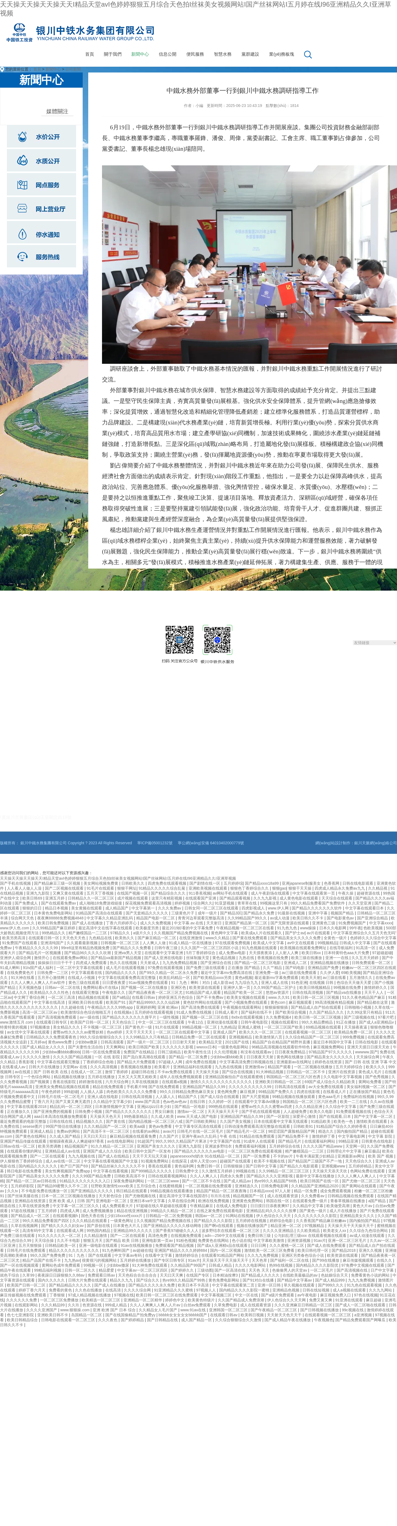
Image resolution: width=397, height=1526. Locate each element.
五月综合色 (146, 1186)
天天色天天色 (74, 938)
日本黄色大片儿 (127, 1225)
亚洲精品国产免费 (324, 967)
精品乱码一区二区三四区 (71, 1106)
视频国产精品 (343, 913)
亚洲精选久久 (247, 1186)
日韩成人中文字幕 (355, 943)
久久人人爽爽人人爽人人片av (155, 1305)
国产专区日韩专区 (170, 1260)
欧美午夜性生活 (198, 1052)
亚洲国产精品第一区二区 (246, 923)
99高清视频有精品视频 (335, 1002)
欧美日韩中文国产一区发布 (148, 1151)
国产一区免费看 (257, 1156)
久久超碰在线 (73, 1007)
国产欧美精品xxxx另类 (213, 977)
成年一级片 (208, 913)
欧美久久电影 (322, 1111)
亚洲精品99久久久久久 (133, 1230)
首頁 (89, 54)
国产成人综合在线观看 (220, 1096)
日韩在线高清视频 (308, 992)
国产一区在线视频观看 (20, 1265)
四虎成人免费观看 (92, 962)
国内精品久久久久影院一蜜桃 (244, 1290)
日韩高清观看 (113, 1042)
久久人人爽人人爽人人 (357, 1176)
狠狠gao (279, 888)
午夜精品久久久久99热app (110, 1007)
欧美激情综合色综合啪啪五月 (86, 1012)
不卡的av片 (283, 1156)
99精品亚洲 (349, 1141)
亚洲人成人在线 (275, 982)
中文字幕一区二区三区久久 (76, 1206)
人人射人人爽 (287, 953)
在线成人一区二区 (87, 1072)
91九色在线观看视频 (365, 1285)
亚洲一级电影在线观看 (99, 1245)
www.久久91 (279, 997)
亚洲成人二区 (296, 962)
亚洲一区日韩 (269, 1285)
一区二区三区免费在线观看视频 (255, 1151)
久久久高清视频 (104, 1067)
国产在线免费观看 (164, 1086)
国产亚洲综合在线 (216, 962)
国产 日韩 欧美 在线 (51, 1072)
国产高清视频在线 (353, 1270)
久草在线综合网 (182, 1201)
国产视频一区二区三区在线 (205, 1017)
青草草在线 (247, 903)
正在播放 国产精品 (244, 967)
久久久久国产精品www (323, 1146)
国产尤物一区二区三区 (362, 1181)
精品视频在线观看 (94, 997)
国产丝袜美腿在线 (23, 1196)
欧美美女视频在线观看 (246, 997)
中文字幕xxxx (380, 923)
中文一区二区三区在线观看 (162, 1022)
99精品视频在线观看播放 (172, 1191)
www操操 (308, 928)
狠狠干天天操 (300, 888)
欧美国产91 (116, 1002)
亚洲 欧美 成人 (62, 1201)
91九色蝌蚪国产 (116, 1250)
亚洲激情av (255, 1067)
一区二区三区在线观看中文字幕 (183, 1032)
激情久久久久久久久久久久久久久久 (221, 1082)
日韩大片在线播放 (45, 1067)
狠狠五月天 (93, 1240)
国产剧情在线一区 (205, 883)
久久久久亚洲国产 (42, 1310)
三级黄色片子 (183, 913)
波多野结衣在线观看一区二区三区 (231, 1230)
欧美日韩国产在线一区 (320, 1181)
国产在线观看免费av (59, 903)
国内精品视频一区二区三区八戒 (156, 1121)
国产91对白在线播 (259, 1280)
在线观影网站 (27, 1305)
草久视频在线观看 (300, 1285)
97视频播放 (40, 1027)
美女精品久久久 (67, 1027)
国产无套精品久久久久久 (147, 913)
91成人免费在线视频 (194, 1012)
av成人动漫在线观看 (368, 1235)
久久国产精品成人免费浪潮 (241, 1300)
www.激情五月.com (17, 1022)
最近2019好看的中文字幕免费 (188, 928)
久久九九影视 (265, 898)
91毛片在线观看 (101, 888)
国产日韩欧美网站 (202, 1121)
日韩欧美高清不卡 (130, 1176)
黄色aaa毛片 (329, 1096)
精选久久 (326, 1131)
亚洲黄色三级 (324, 923)
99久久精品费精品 (318, 1022)
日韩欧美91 (303, 1126)
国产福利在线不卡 (257, 1012)
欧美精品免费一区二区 (354, 1032)
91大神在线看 (23, 977)
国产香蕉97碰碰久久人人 (177, 1230)
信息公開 (167, 54)
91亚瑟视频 (224, 903)
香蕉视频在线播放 (136, 1067)
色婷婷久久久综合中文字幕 (373, 938)
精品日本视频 (57, 908)
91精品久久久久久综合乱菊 (162, 888)
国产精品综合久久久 (169, 893)
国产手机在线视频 (16, 883)
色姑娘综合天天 (335, 1275)
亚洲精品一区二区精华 (143, 1300)
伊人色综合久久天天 (274, 1215)
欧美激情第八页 (269, 1037)
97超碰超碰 (382, 953)
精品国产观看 (280, 1067)
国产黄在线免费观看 (250, 938)
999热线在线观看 (223, 1106)
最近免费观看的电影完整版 (23, 1121)
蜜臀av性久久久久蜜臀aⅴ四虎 (267, 1106)
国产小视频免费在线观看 (246, 1002)
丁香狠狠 (57, 1295)
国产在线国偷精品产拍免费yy (131, 1315)
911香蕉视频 (200, 893)
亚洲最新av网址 (351, 1156)
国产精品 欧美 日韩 (123, 1240)
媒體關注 (57, 111)
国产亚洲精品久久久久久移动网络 (172, 1225)
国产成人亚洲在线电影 (164, 958)
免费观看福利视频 (251, 1146)
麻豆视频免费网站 (329, 1047)
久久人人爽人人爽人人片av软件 (38, 982)
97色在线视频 (366, 1295)
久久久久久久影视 (178, 1047)
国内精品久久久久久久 (38, 1166)
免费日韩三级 (260, 1235)
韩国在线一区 (278, 1201)
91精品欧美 (321, 1121)
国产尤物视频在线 (141, 1196)
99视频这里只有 (274, 903)
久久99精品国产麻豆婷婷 (54, 928)
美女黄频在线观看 (87, 908)
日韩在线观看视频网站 (168, 1176)
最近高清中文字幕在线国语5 (184, 1196)
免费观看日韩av (102, 1275)
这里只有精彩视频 (167, 898)
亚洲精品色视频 (286, 1290)
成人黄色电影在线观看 (299, 898)
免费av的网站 (69, 1131)
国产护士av (295, 933)
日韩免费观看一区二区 (371, 962)
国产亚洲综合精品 (373, 918)
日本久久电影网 (333, 928)
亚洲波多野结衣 (219, 1146)
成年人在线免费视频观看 (181, 1077)
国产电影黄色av (341, 918)
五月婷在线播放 (102, 1077)
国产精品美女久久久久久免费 (296, 938)
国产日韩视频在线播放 (320, 1310)
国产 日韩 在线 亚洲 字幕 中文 (370, 1062)
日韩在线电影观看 (358, 883)
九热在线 (247, 958)
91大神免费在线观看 (150, 1265)
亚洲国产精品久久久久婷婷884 (181, 1250)
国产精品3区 (231, 913)
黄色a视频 (244, 977)
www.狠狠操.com (75, 1310)
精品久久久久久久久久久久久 (74, 1250)
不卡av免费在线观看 (175, 1072)
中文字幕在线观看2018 (27, 1106)
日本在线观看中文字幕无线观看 (281, 1121)
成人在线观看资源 (283, 1196)
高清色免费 (158, 1235)
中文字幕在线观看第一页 (314, 893)
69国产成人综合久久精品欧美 (330, 1082)
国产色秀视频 (377, 1077)
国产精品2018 (344, 1250)
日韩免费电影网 (275, 1186)
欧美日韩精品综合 (23, 1320)
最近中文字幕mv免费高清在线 (227, 972)
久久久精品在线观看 (90, 1220)
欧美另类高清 (14, 938)
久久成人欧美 (163, 1116)
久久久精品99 (53, 1305)
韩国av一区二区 (209, 1215)
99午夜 (355, 928)
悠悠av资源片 (278, 992)
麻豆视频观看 (301, 1002)
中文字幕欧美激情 (269, 1240)
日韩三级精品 (170, 1052)
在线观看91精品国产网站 (223, 1255)
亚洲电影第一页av (158, 1240)
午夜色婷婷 (51, 1091)
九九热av (72, 1260)
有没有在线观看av (256, 1052)
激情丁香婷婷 (117, 1072)
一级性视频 (169, 1017)
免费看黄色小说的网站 (371, 1275)
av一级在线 (90, 1017)
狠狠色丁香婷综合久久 (250, 888)
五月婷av (38, 1042)
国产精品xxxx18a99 (262, 883)
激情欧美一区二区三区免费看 (270, 1250)
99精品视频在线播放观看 (294, 1096)
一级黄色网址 (122, 1220)
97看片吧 (386, 1017)
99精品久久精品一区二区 (172, 1211)
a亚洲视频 (363, 1315)
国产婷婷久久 (183, 1270)
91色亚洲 (299, 982)
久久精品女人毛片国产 (158, 1310)
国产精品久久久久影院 (214, 1220)
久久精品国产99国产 (188, 1265)
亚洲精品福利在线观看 (193, 1067)
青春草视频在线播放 (348, 1201)
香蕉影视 (26, 1062)
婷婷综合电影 (282, 1220)
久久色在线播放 (89, 1290)
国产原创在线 (99, 1225)
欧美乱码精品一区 (175, 977)
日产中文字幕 (383, 1270)
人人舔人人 (165, 1096)
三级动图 (205, 1270)
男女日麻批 (165, 1111)
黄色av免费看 (161, 1126)
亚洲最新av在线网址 (295, 1062)
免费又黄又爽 (321, 1300)
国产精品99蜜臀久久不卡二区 (63, 1186)
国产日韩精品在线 (163, 1320)
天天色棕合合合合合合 (138, 1275)
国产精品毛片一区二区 (246, 1131)
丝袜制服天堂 (198, 958)
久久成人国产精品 (65, 1136)
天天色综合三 (124, 1022)
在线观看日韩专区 (52, 1022)
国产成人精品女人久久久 (44, 1047)
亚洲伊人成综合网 (16, 958)
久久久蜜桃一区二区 (287, 1245)
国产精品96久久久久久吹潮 (88, 953)
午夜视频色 (323, 1320)
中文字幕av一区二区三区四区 (143, 1270)
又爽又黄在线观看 (69, 893)
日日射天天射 (184, 1042)
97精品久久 (120, 933)
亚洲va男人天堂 (128, 953)
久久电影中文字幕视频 (343, 1077)
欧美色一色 (344, 1121)
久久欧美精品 (309, 1230)
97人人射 (283, 1191)
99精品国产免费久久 (276, 1091)
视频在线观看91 (285, 1022)
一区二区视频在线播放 (314, 1067)
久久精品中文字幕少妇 (113, 1101)
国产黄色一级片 (313, 1211)
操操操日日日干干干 (56, 962)
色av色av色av (175, 1101)
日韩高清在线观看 (291, 1086)
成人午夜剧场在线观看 (271, 893)
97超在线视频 (23, 1211)
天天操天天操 (207, 1072)
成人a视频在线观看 (350, 1290)
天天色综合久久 (359, 1161)
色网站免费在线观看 (368, 1171)
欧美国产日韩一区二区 (90, 1022)
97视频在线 (124, 1295)
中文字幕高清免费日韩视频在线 (247, 1062)
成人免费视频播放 (98, 1211)
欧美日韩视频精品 (315, 987)
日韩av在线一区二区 (18, 1146)
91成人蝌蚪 (10, 967)
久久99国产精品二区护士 (275, 987)
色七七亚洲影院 (21, 1315)
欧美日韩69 (32, 898)
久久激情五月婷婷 (218, 1171)
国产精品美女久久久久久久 (330, 1057)
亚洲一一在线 (337, 958)
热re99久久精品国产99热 (184, 1280)
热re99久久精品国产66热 (276, 1181)
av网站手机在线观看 (231, 893)
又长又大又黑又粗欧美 (138, 1077)
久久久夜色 (108, 1320)
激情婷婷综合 (187, 1255)
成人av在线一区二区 (63, 1161)
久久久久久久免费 (22, 1300)
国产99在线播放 (326, 1260)
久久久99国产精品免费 (92, 1176)
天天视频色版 (30, 987)
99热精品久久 (54, 933)
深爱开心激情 (305, 1116)
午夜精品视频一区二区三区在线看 (245, 928)
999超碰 (71, 1091)
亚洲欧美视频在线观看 (208, 888)
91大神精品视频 (270, 1072)
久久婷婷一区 (220, 1101)
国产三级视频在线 (360, 1017)
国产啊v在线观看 (219, 1225)
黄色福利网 (185, 1166)
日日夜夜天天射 (260, 1057)
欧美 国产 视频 (381, 1156)
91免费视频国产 (353, 923)
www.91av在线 (193, 1310)
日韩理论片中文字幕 (345, 1151)
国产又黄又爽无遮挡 (73, 1101)
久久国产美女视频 (236, 1121)
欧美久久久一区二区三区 (261, 1032)
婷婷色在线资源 (329, 1062)
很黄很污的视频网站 (100, 1260)
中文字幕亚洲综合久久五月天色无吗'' (364, 933)
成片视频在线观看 (133, 898)
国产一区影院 (278, 1116)
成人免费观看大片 (118, 1206)
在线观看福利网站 (320, 1141)
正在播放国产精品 (365, 1091)
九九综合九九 (247, 982)
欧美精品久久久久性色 (50, 992)
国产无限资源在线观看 (290, 923)
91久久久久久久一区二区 (60, 1235)
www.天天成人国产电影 (197, 1116)
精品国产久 (188, 1096)
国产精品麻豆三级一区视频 (57, 883)
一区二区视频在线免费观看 (209, 1186)
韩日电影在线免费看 (25, 1171)
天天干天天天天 (139, 1032)
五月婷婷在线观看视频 (154, 1012)
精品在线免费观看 (109, 1086)
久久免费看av (313, 1196)
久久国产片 (169, 1136)
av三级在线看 (335, 977)
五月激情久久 (361, 977)
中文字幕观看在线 (87, 972)
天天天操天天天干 (224, 1111)
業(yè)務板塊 (281, 54)
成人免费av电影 (233, 953)
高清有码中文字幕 (38, 1230)
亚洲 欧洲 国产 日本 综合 (114, 1310)
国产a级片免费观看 (278, 1295)
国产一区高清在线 (230, 1270)
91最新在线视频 (292, 913)
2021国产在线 (237, 1042)
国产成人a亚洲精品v (377, 1022)
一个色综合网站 (37, 1077)
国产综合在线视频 (238, 1072)
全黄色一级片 (336, 938)
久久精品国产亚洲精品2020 (315, 1186)
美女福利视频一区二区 (366, 1086)
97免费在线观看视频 (166, 967)
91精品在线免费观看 (257, 1136)
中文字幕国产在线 (226, 1141)
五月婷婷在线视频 (251, 1220)
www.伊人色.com (15, 928)
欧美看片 (162, 1067)
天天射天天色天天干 (285, 1315)
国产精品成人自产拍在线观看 (316, 1007)
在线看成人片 (335, 1091)
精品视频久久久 (90, 1121)
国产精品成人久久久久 (261, 1275)
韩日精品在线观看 (132, 1191)
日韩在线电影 (367, 1042)
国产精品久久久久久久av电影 (200, 1151)
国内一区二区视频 (226, 1250)
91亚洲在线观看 (349, 1300)
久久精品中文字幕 (308, 1206)
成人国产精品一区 (197, 1320)
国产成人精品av (238, 1181)
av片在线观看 (319, 933)
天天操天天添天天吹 (330, 1171)
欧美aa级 (138, 1126)
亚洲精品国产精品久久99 (204, 1086)
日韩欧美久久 (133, 883)
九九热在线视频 (229, 1067)
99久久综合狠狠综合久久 (102, 1037)
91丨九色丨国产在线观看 (90, 1255)
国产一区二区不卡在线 (202, 1181)
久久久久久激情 (37, 1057)
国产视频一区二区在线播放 (144, 987)
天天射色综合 (111, 1196)
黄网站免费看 (370, 1082)
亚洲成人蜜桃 (250, 1027)
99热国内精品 (99, 1230)
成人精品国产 (117, 908)
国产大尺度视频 (256, 1096)
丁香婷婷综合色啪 (99, 1062)
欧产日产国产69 (74, 1166)
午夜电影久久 (114, 992)
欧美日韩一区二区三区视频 (316, 997)
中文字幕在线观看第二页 (234, 1285)
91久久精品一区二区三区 (113, 1146)
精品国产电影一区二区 (156, 918)
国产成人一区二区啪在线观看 (361, 1305)
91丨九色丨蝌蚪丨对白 (191, 982)
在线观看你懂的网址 (25, 1151)
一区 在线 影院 (108, 1057)
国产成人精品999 (330, 1280)
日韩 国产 (85, 1201)
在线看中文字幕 (159, 1255)
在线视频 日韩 (322, 982)
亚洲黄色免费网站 (248, 1201)
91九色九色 (287, 928)
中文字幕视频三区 (217, 1295)
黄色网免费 (227, 1091)
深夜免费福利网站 (129, 1181)
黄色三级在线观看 (84, 982)
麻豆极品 (372, 1151)
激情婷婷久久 (376, 987)
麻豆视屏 (248, 1091)
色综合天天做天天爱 (354, 982)
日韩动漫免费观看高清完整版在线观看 (257, 1126)
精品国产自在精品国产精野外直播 (281, 1042)
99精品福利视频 (48, 1270)
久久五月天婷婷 (366, 958)
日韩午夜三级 (166, 948)
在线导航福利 (341, 948)
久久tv (13, 1191)
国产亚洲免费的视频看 (53, 1111)
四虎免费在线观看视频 (167, 883)
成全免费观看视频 (336, 1191)
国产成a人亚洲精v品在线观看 (223, 1245)
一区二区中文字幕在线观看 (80, 967)
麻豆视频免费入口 (336, 1295)
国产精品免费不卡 (294, 1136)
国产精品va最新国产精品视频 (116, 958)
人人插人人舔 (92, 1091)
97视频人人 (206, 1290)
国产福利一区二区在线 (290, 1260)
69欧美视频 (351, 972)
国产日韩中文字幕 (262, 1166)
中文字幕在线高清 (50, 1002)
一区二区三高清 (62, 997)
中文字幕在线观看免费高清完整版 (127, 977)
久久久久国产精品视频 (73, 1057)
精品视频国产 (77, 1146)
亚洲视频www (333, 1166)
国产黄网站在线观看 (359, 1186)
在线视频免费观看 (187, 1235)
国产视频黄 (40, 1082)
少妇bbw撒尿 (87, 1042)
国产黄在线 (116, 1121)
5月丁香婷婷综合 (201, 953)
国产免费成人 (27, 903)
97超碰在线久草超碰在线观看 (162, 1206)
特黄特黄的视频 (14, 1027)
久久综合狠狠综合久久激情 (238, 1320)
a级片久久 (142, 933)
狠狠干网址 (126, 888)
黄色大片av (363, 1206)
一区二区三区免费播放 (60, 1300)
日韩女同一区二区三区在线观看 (212, 908)
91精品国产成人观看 (204, 992)
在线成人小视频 (82, 977)
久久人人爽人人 (204, 1176)
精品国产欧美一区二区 (244, 992)
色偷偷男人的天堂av (290, 1270)
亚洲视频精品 (241, 1037)
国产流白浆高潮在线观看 (145, 1057)
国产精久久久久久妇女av (63, 1225)
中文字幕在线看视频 (111, 1171)
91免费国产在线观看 (20, 943)
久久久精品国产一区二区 (105, 1126)
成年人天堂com (204, 1161)
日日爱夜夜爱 (114, 982)
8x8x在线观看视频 (247, 1017)
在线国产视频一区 (133, 893)
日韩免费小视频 (89, 1111)
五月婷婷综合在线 (285, 1146)
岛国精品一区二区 (87, 1315)
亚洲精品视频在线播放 (330, 962)
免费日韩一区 (209, 1166)
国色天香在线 (93, 1215)
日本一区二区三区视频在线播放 (68, 1196)
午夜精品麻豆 (202, 1206)
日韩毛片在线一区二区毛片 (61, 1096)
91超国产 (146, 1141)
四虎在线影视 (309, 1091)
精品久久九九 (122, 1280)
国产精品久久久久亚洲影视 (270, 1176)
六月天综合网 (117, 1082)
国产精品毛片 (290, 1141)
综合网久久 (203, 903)
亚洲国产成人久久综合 (103, 1151)
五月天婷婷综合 (350, 1067)
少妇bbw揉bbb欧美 (227, 1057)
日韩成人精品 (221, 1265)
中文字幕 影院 (380, 1136)
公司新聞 (73, 69)
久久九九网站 (381, 1290)
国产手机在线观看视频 (261, 1111)
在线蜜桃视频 (171, 1186)
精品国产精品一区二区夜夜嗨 (222, 1191)
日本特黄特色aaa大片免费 (347, 953)
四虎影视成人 (254, 908)
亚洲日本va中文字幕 (148, 1201)
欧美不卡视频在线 (270, 1161)
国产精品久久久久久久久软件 (317, 908)
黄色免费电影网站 (224, 1280)
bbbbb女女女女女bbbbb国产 (183, 1315)
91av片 (320, 1240)
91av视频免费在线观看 (148, 982)
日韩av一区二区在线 (63, 987)
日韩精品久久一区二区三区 (91, 898)
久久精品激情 (96, 1235)
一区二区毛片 (322, 1270)
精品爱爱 (107, 1270)
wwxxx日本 (206, 1047)
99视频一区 (94, 1265)
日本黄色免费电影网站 (54, 913)
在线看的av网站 (146, 1131)
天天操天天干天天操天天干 (351, 1225)
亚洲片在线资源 (342, 1072)
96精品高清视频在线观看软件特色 (281, 1047)
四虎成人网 (70, 1211)
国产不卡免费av (210, 997)
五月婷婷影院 (23, 1186)
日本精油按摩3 (226, 1275)
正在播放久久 (19, 1111)
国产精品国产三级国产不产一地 (315, 1161)
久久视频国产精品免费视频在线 (181, 933)
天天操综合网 (368, 1057)
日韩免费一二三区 (53, 972)
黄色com (278, 1002)
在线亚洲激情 (191, 938)
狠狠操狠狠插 (277, 1007)
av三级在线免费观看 (300, 972)
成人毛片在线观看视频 (126, 967)
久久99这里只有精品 (365, 1012)
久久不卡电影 (69, 1240)
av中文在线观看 (301, 943)
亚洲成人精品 (42, 1131)
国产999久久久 (331, 1285)
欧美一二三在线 (354, 1101)
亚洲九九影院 (38, 893)
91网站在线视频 (240, 1215)
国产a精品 (121, 997)
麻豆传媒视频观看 (359, 1260)
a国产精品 (377, 1201)
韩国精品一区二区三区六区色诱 (293, 1077)
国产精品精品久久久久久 (70, 1285)
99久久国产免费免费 (48, 1255)
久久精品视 (378, 888)
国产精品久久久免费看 (132, 948)
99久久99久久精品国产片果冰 (181, 1141)
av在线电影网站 (121, 1141)
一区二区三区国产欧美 (284, 1027)
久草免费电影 (226, 1305)
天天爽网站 (116, 1047)
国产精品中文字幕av (295, 1280)
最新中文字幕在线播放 (316, 1176)
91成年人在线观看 (260, 1141)
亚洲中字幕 (318, 913)
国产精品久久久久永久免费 (152, 1285)
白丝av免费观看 (198, 1305)
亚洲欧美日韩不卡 (53, 1315)
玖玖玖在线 (221, 1196)
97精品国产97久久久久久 (331, 1052)
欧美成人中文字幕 (269, 943)
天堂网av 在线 (75, 1067)
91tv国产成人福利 (38, 967)
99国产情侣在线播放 (63, 1126)
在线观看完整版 (86, 992)
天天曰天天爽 (172, 1275)
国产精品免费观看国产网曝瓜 (361, 1320)
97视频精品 (315, 1225)
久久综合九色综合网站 (369, 1230)
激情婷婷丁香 (324, 1136)
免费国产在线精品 (139, 1052)
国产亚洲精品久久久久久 (92, 1191)
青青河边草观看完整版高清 (201, 918)
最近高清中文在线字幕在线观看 (105, 928)
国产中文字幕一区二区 (374, 1116)
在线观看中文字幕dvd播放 (257, 1101)
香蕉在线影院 (65, 1082)
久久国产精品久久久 (327, 1012)
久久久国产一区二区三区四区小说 (210, 948)
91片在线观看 (167, 1027)
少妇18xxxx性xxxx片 (125, 1215)
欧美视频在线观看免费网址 (304, 948)
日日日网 (259, 1245)
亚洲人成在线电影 (103, 1096)
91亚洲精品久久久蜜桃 (174, 1290)
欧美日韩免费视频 (54, 923)
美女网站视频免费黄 (101, 883)
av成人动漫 (280, 918)
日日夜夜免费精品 (291, 1052)
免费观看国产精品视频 (175, 1245)
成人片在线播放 (343, 1211)
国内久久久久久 (52, 1280)
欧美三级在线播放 (307, 958)
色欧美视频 (373, 928)
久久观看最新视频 (83, 943)
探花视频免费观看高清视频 (149, 903)
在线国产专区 (198, 1275)
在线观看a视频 (175, 1082)
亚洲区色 (179, 987)
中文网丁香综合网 (30, 997)
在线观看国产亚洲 (201, 898)
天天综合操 (44, 1240)
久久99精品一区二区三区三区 (284, 1171)
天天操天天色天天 (106, 1116)
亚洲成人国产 (225, 1032)
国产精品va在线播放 (344, 992)
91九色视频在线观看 (260, 948)
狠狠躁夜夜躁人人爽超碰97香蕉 (77, 1141)
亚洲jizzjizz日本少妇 (154, 1106)
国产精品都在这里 (373, 1002)
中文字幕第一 (144, 908)
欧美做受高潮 (338, 1206)
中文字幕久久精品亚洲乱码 (110, 918)
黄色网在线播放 (291, 1057)
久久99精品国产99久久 (247, 918)
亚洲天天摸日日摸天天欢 (369, 1047)
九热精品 (228, 1027)
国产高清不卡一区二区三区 (106, 1131)
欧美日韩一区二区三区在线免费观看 (167, 1295)
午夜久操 (346, 893)
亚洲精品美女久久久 (357, 1215)
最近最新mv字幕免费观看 (276, 977)
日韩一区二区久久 (80, 1270)
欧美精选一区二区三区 (101, 1300)
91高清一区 (366, 948)
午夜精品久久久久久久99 (37, 948)
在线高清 (113, 1290)
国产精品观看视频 (235, 898)
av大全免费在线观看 (327, 1086)
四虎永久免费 (232, 1176)
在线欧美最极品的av (301, 1275)
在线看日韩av (144, 997)
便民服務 (195, 54)
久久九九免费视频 (263, 1255)
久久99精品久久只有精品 (148, 1037)
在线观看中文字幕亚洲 (164, 953)
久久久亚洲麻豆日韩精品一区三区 (303, 1305)
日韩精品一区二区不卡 (306, 1072)
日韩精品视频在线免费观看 (351, 1196)
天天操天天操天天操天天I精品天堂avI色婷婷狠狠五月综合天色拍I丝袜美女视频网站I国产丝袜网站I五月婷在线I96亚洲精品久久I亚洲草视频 (118, 878)
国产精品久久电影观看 (299, 1166)
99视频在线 (246, 1171)
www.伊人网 (279, 908)
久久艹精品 (273, 967)
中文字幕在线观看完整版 (59, 1062)
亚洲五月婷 (55, 898)
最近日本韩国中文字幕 (333, 1042)
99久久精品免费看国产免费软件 (318, 903)
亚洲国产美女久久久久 (156, 1146)
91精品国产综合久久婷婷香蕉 (342, 1126)
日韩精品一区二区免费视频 (169, 1215)
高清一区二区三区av (40, 1012)
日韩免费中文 (187, 1171)
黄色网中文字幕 (225, 933)
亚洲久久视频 (371, 1250)
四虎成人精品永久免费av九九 (340, 888)
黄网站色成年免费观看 (61, 1265)
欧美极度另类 (148, 928)
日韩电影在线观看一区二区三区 (68, 1320)
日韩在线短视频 (316, 1290)
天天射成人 (150, 962)
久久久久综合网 (138, 1290)
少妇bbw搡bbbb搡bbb (61, 1052)
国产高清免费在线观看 (201, 1007)
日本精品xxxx (261, 1191)
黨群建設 (250, 54)
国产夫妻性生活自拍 (86, 1047)
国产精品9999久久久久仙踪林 (155, 1002)
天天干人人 (374, 992)
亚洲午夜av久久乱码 (200, 1136)
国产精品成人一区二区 (30, 1215)
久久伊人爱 (329, 972)
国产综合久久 (148, 1280)
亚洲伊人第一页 (237, 987)
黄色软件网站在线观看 (203, 1002)
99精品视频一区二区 (200, 1027)
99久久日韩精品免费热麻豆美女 (187, 1091)
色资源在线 (92, 1305)
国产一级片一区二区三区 (148, 1042)
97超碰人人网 (171, 1062)
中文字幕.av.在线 (189, 923)
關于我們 (113, 54)
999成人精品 (116, 1305)
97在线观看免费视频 (233, 943)
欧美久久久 (376, 1067)
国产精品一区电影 (190, 1106)
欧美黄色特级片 (202, 1300)
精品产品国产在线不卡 (42, 1260)
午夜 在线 (228, 1136)
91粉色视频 (186, 1240)
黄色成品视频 (224, 958)
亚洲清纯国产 (53, 943)
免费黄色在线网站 (214, 1240)
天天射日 (214, 923)
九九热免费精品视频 (180, 962)
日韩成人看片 (227, 1012)
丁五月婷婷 (47, 1211)
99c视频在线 (353, 1310)
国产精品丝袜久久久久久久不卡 (118, 1166)
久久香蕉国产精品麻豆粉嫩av (321, 1220)
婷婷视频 (183, 903)
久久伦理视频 (226, 1052)
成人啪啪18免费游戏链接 (101, 903)
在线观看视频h (66, 1215)
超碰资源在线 (369, 893)
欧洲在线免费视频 (214, 1201)
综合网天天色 (23, 918)
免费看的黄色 (61, 1290)
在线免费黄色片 (21, 972)
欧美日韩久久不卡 (308, 918)
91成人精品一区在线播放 (191, 943)
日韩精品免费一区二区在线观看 (199, 1037)
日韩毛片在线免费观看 (27, 1250)
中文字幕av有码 (128, 1255)
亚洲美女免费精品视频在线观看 (62, 1086)
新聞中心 (140, 54)
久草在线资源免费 (34, 1206)
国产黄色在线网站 (31, 1136)
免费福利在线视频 (359, 1096)
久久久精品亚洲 (309, 1106)
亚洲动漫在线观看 (223, 1022)
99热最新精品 (136, 1116)
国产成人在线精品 (114, 1156)
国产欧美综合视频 (291, 1012)
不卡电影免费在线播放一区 (45, 1191)
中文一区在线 (247, 1295)
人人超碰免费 (295, 1111)
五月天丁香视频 (101, 893)
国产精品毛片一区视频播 (40, 953)
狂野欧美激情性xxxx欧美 (113, 1186)
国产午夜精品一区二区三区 (274, 1310)
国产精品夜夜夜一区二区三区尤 (156, 992)
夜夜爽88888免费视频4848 (61, 918)
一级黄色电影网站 (234, 1047)
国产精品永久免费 (259, 913)
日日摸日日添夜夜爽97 (270, 1206)
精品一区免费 (306, 1191)
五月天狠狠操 (30, 1245)
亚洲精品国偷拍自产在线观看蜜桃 (234, 1077)
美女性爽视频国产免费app (68, 1171)
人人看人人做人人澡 (25, 888)
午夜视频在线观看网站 (242, 1007)
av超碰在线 (142, 1250)
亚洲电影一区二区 (112, 1201)
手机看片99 (136, 1086)
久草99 (28, 1275)
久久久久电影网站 (251, 1265)
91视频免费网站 (155, 1161)
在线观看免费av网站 (71, 958)
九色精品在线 (101, 938)
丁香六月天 (43, 1101)
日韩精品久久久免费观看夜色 (51, 1037)
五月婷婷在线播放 (136, 1260)
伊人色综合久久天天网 (287, 1300)
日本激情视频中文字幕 (115, 1106)
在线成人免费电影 (232, 1206)
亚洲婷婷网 (145, 1007)
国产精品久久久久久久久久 (129, 1111)
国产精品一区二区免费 (188, 1057)
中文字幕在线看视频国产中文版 (111, 1161)
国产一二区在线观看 (48, 1156)
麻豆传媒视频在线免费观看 (23, 1295)
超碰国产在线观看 (236, 1161)
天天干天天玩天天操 (150, 1156)
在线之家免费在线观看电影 (220, 1211)
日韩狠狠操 (233, 1166)
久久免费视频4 (279, 1017)
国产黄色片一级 (139, 1027)
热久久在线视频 (124, 962)
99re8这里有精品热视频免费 (86, 948)
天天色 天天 (259, 1270)
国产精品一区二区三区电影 (258, 962)
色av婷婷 (115, 1032)
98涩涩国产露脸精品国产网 (292, 1131)
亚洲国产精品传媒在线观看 (23, 1141)
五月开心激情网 (51, 977)
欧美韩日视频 (253, 1315)
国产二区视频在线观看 (65, 888)
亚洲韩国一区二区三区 (229, 1310)
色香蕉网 (332, 883)
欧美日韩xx (312, 953)
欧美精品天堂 (211, 1042)
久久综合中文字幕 (341, 1106)
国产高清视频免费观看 (57, 1017)
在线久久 (385, 1260)
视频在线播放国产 (253, 1225)
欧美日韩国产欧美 (144, 1047)
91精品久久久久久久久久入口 (85, 1181)
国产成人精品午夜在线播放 (288, 1320)
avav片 (169, 1131)
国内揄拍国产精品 (353, 1131)
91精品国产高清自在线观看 (100, 913)
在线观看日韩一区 (44, 938)
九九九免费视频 (362, 1280)
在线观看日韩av (224, 1315)
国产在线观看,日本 (335, 1116)
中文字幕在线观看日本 (365, 908)
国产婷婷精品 (133, 1320)
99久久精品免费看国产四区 (46, 1220)
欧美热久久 (125, 938)
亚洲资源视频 (299, 1240)
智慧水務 (223, 54)
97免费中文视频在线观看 (363, 1265)
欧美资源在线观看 (205, 987)
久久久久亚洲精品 (279, 1230)
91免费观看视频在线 (354, 1111)
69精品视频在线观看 (324, 1027)
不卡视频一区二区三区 (103, 1027)
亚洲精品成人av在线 (63, 1151)
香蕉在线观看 (160, 1166)
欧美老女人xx (335, 1230)
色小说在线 (241, 1240)
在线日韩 (198, 1101)
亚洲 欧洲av (168, 1007)
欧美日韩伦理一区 (313, 1250)
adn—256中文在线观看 (225, 1235)
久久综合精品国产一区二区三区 (312, 1037)
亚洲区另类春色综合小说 (303, 1255)
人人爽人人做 (155, 943)
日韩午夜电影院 (255, 1022)
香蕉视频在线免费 (273, 958)
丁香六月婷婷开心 (122, 923)
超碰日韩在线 (143, 1072)
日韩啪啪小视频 (358, 1007)
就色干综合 (10, 1275)
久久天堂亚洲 (360, 903)
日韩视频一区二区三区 (120, 943)
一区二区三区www (163, 1181)
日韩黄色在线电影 (377, 1141)
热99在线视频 (281, 1265)
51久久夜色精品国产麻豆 (364, 997)
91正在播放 (346, 1022)
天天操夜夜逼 (356, 1027)
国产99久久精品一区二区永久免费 (168, 972)
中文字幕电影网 (352, 1136)
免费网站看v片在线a (101, 987)
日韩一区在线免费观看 (102, 1052)
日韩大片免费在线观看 (88, 1280)
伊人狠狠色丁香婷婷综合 (22, 1161)
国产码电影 (295, 967)
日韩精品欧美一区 (61, 1245)
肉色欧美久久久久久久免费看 (132, 1091)
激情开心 (42, 958)
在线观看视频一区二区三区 (308, 1032)
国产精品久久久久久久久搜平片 (129, 1017)
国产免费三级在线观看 (206, 967)
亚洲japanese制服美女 (302, 883)
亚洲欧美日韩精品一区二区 (278, 1082)
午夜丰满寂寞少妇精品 (316, 1156)
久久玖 (74, 1305)
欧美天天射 (311, 977)
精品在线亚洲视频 (133, 1211)
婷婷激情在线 (91, 1082)
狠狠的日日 (32, 908)
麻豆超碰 (374, 1300)
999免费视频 (354, 1037)
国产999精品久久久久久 (152, 1171)
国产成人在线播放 (88, 923)
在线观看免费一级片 (310, 1201)
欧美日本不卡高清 (194, 1285)
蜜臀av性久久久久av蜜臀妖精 (78, 1032)
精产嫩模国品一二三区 (88, 933)
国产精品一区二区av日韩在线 (32, 1181)
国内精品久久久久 (121, 972)
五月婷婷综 (233, 883)
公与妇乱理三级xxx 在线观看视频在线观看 (311, 1235)
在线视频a (123, 1012)
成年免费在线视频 (201, 1062)
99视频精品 (327, 943)
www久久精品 (217, 938)
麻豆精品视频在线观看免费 (133, 1136)
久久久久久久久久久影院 (316, 1215)
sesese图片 (32, 1126)
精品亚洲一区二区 (286, 1225)
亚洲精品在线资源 (31, 1201)
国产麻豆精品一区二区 (157, 938)
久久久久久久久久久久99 (250, 1086)
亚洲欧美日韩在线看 (86, 1002)
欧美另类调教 (50, 1146)
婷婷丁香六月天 (32, 1290)
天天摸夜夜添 (261, 953)
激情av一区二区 (191, 1111)
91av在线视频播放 (137, 1245)
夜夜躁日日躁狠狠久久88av (61, 1275)
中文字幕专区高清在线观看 (198, 1126)
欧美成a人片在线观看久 (262, 933)
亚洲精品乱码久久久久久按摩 (271, 1211)
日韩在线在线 (61, 1121)
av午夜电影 (307, 1295)
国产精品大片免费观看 (137, 1062)
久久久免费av (170, 908)
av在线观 (23, 1072)
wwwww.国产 (366, 1052)
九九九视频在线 (82, 1156)
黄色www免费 (60, 1042)
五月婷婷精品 (360, 1166)
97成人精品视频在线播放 (90, 1295)
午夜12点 (196, 1022)
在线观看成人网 (71, 1230)
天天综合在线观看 (337, 898)
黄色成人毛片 (370, 1072)
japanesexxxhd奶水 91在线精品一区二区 (205, 1156)
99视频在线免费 (347, 987)
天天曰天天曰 (95, 1136)
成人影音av (223, 982)
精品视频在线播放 (70, 1077)
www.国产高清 (148, 1101)
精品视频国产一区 (249, 1196)
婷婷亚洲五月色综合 (176, 997)
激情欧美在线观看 (372, 1121)
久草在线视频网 (25, 1225)
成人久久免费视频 (156, 923)
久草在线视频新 (146, 1082)
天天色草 (260, 1260)
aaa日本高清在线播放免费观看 (61, 1116)
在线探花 (179, 1161)
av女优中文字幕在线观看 (29, 1032)
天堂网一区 (355, 1146)
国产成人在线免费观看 (327, 1245)
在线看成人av (14, 1067)
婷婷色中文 (175, 1300)
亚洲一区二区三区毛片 (348, 1240)
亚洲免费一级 (267, 972)
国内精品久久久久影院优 (317, 1265)
